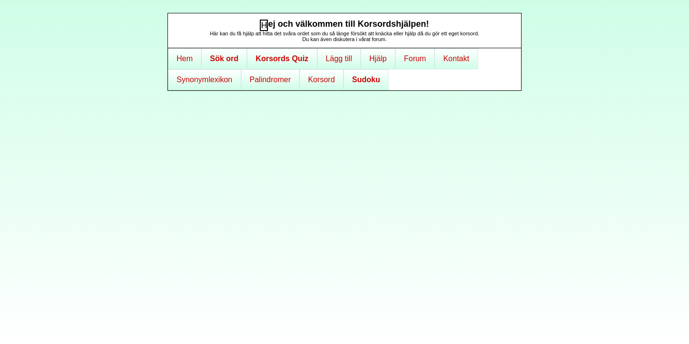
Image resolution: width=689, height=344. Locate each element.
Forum (415, 58)
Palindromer (270, 79)
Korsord (321, 79)
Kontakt (456, 58)
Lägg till (339, 58)
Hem (185, 58)
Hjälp (378, 58)
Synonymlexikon (205, 79)
